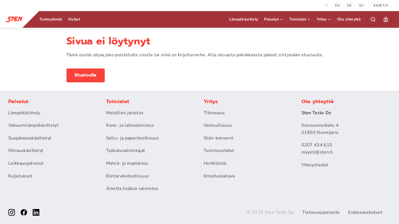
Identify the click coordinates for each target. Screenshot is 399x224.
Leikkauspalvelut (26, 163)
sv (361, 5)
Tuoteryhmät (50, 19)
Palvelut (274, 19)
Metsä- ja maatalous (127, 163)
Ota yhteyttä (349, 19)
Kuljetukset (20, 176)
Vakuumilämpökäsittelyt (33, 125)
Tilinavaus (214, 113)
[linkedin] (36, 212)
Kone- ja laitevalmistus (130, 125)
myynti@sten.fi (317, 152)
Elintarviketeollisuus (127, 176)
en (337, 5)
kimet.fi (381, 5)
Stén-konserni (218, 138)
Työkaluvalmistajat (125, 150)
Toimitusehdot (219, 150)
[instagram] (11, 212)
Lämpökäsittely (243, 19)
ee (349, 5)
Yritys (324, 19)
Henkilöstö (215, 163)
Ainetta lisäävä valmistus (132, 188)
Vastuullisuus (218, 125)
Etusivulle (85, 75)
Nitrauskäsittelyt (25, 150)
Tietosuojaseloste (321, 212)
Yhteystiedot (314, 165)
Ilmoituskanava (219, 176)
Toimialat (300, 19)
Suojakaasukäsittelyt (29, 138)
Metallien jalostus (125, 113)
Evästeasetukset (365, 212)
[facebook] (24, 212)
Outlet (74, 19)
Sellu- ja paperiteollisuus (132, 138)
